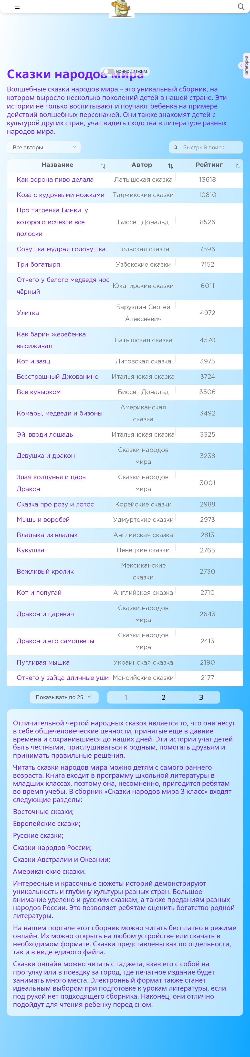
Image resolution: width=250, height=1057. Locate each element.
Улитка (28, 313)
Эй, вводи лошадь (45, 435)
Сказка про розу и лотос (55, 504)
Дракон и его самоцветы (55, 641)
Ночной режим (131, 71)
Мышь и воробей (43, 520)
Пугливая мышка (43, 663)
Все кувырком (39, 392)
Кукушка (30, 550)
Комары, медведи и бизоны (60, 413)
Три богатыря (38, 265)
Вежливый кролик (45, 572)
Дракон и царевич (45, 614)
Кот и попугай (39, 593)
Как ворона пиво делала (55, 180)
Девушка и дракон (46, 456)
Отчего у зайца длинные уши (63, 678)
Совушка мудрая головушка (61, 249)
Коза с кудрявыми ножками (60, 195)
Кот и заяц (33, 361)
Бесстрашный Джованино (58, 377)
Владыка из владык (47, 535)
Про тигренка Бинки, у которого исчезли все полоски (52, 222)
